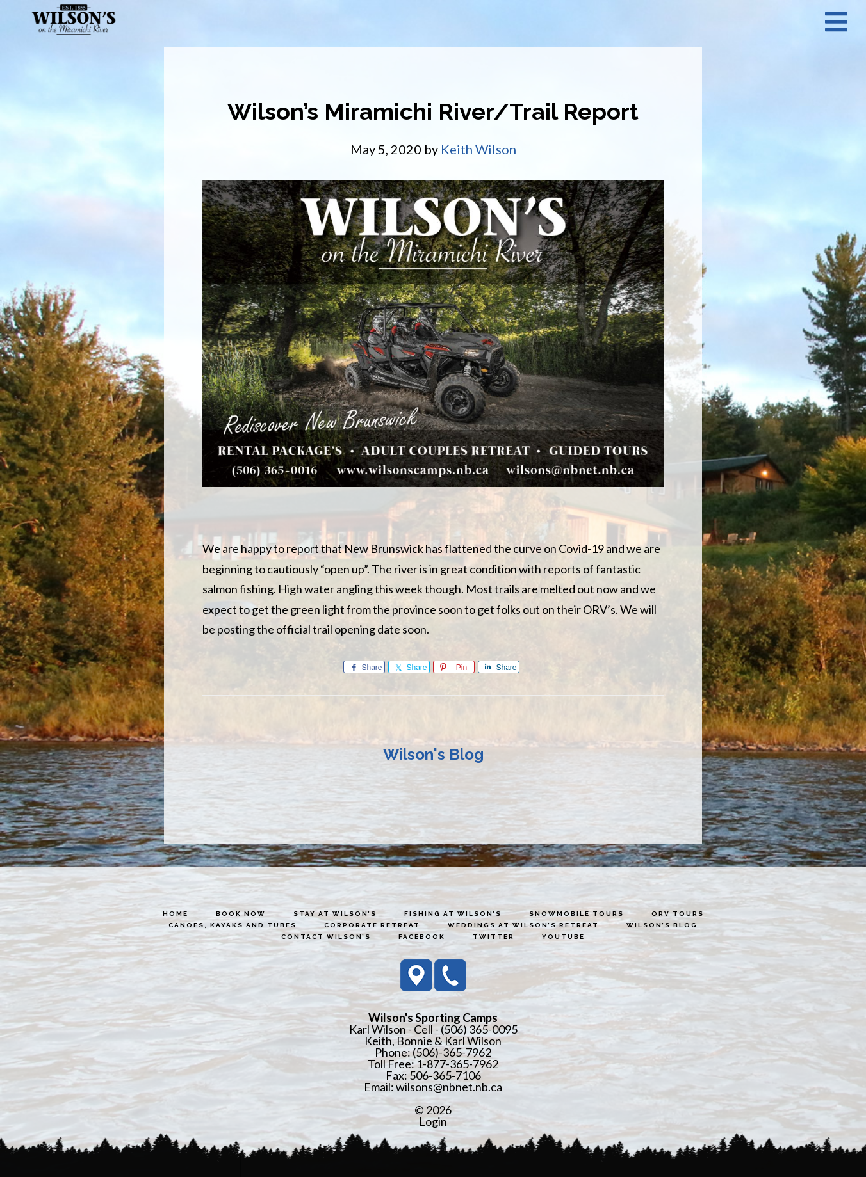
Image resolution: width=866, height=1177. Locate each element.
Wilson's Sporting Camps (73, 21)
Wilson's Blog (433, 754)
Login (433, 1121)
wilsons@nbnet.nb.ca (449, 1087)
